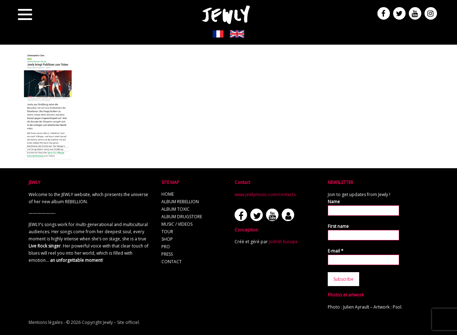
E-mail (335, 251)
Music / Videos (176, 224)
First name (338, 226)
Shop (167, 239)
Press (167, 254)
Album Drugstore (181, 217)
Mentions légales (45, 322)
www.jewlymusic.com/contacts (265, 194)
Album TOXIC (175, 209)
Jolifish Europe (283, 242)
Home (167, 194)
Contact (171, 262)
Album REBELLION (180, 202)
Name (334, 202)
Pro (165, 247)
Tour (167, 232)
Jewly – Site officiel (121, 322)
